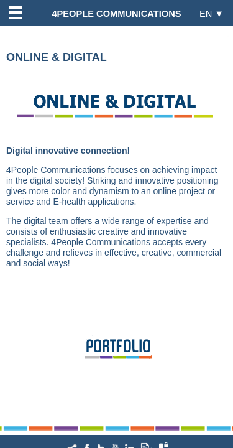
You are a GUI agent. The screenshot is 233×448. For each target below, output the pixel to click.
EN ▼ (211, 13)
